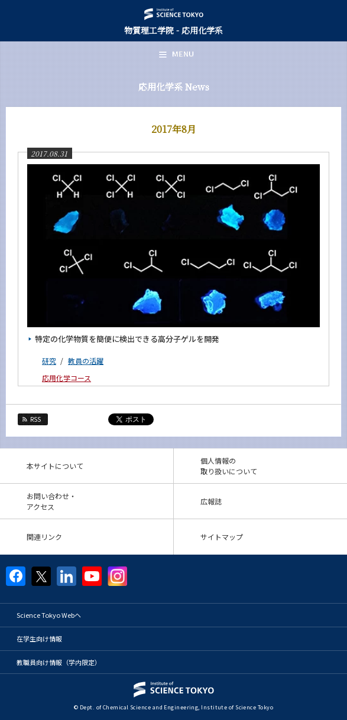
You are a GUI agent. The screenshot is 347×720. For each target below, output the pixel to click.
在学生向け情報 (39, 638)
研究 (49, 361)
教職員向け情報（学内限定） (59, 662)
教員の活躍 (85, 361)
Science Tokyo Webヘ (49, 615)
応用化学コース (66, 378)
